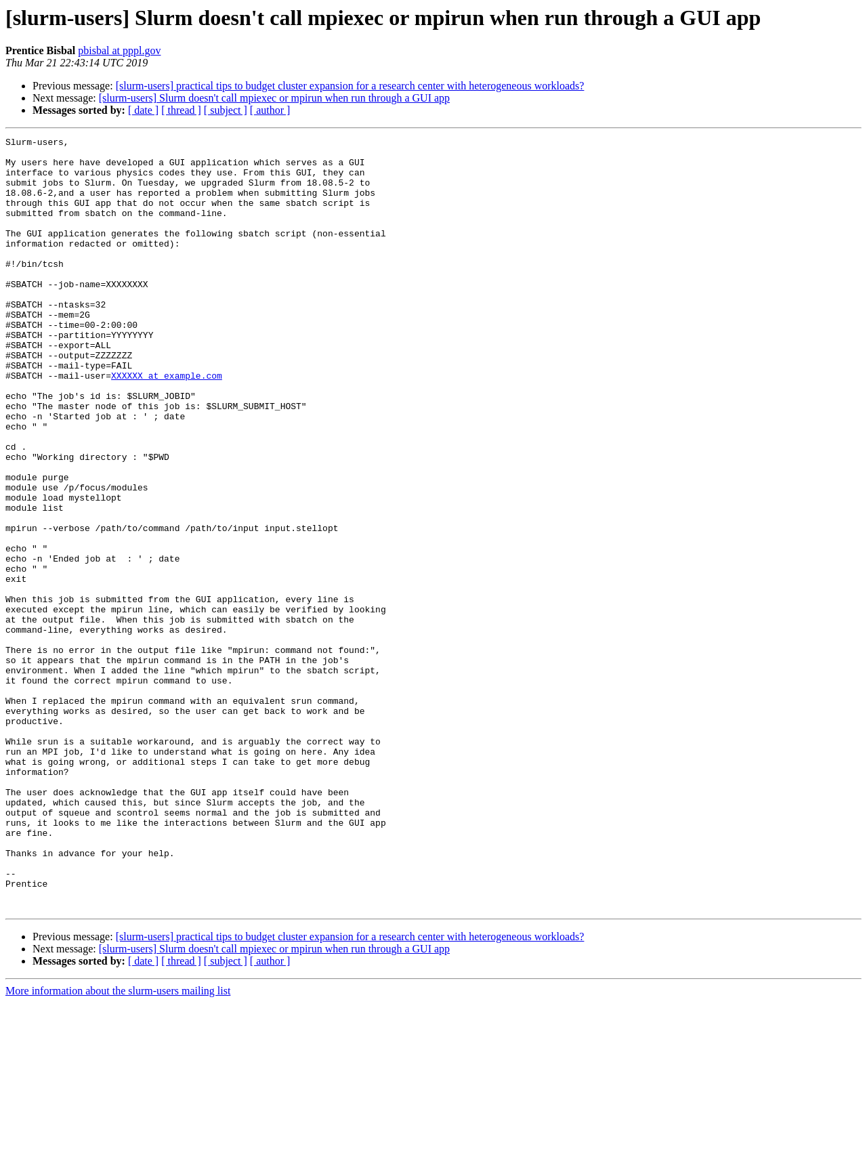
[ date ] (143, 110)
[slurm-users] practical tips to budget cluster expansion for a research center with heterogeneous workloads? (350, 85)
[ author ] (270, 110)
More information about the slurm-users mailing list (117, 1145)
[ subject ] (225, 110)
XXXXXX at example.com (166, 424)
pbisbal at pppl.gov (119, 50)
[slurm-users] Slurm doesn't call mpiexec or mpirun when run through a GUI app (274, 98)
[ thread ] (181, 110)
